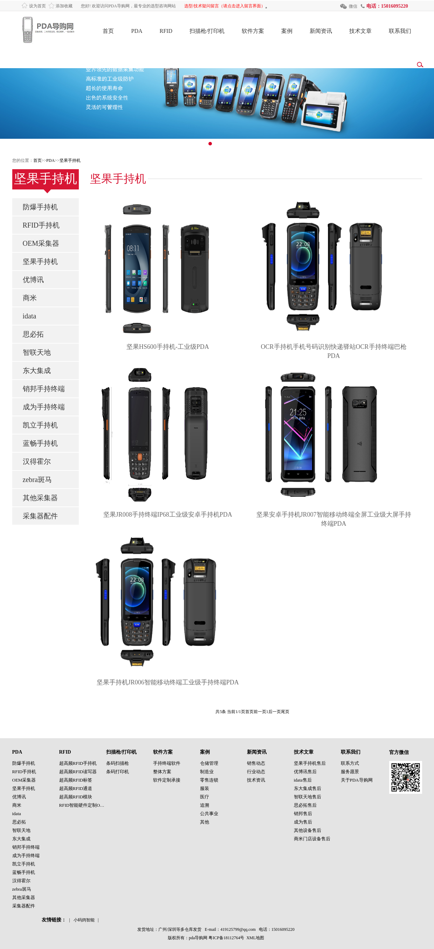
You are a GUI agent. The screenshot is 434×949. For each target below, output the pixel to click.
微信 (353, 6)
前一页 (260, 711)
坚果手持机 (70, 160)
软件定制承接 (166, 780)
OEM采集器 (41, 243)
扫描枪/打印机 (207, 31)
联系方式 (350, 763)
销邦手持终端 (44, 389)
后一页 (274, 711)
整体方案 (162, 771)
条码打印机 (117, 771)
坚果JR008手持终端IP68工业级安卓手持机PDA (167, 514)
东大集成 (37, 370)
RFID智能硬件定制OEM (83, 805)
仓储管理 (209, 763)
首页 (108, 31)
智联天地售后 (307, 796)
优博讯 (33, 279)
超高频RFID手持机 (78, 763)
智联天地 (37, 352)
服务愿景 (350, 771)
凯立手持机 (40, 425)
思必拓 (33, 334)
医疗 (204, 796)
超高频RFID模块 (75, 796)
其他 (204, 822)
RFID (166, 31)
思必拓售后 (305, 805)
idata (29, 316)
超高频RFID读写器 (78, 771)
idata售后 (303, 780)
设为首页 (37, 5)
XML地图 (255, 937)
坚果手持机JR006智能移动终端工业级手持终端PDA (168, 682)
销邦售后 (303, 813)
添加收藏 (64, 5)
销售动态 (256, 763)
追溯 (204, 805)
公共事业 (209, 813)
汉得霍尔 (37, 461)
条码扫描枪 (117, 763)
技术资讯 (256, 780)
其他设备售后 (307, 830)
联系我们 (400, 31)
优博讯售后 (305, 771)
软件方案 (253, 31)
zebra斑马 (37, 479)
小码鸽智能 (84, 920)
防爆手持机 (40, 207)
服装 (204, 788)
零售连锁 (209, 780)
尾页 (285, 711)
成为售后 (303, 822)
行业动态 (256, 771)
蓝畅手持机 (40, 443)
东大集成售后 (307, 788)
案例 (286, 31)
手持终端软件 (166, 763)
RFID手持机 (41, 225)
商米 (30, 298)
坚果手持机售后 (310, 763)
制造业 (207, 771)
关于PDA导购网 (357, 780)
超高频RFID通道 (75, 788)
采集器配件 (40, 516)
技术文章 (360, 31)
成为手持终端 (44, 407)
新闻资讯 (321, 31)
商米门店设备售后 (312, 838)
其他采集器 (40, 498)
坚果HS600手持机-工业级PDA (167, 346)
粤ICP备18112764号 (226, 937)
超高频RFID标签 (75, 780)
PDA (136, 31)
